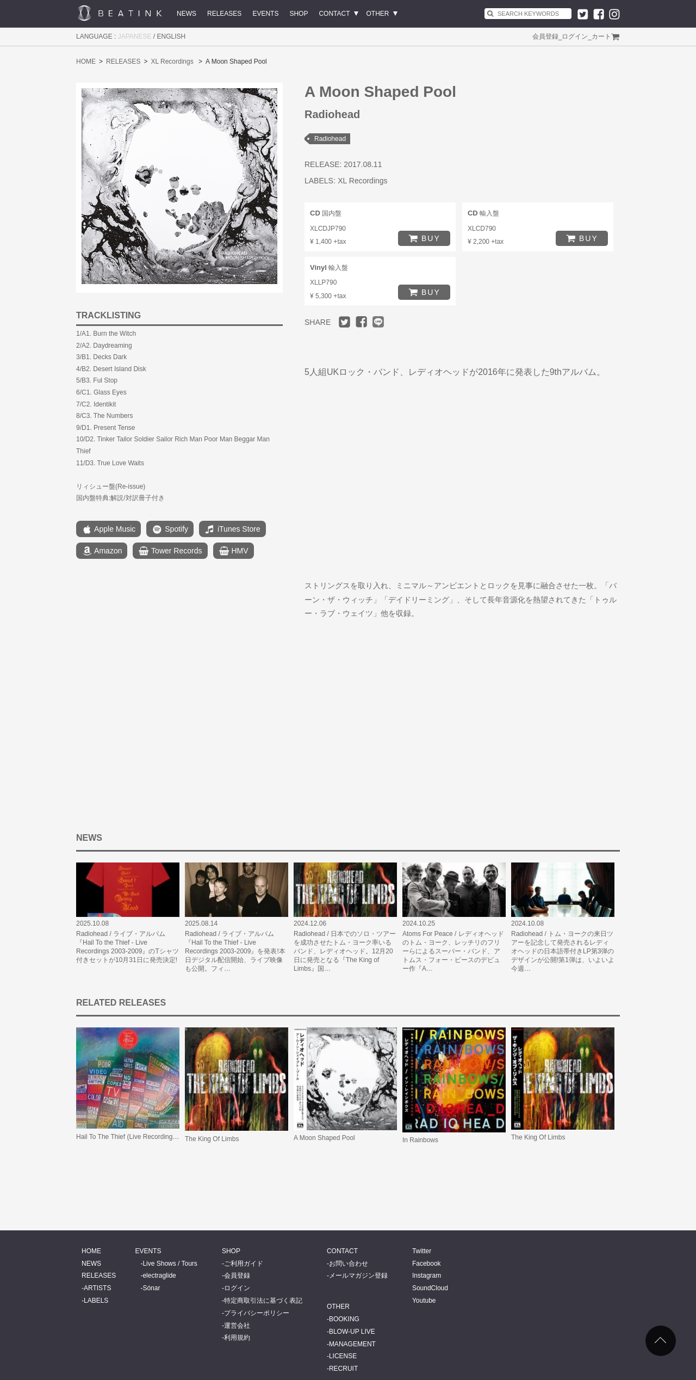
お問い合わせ (348, 1263)
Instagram (426, 1275)
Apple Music (108, 529)
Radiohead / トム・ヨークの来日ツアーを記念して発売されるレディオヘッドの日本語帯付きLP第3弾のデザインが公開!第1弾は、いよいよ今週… (562, 951)
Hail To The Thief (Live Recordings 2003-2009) (143, 1137)
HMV (233, 551)
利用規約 (237, 1337)
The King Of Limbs (212, 1139)
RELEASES (224, 13)
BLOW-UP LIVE (352, 1331)
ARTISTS (97, 1288)
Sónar (151, 1288)
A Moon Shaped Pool (324, 1138)
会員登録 (545, 36)
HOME (86, 61)
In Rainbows (420, 1140)
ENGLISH (171, 36)
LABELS (96, 1300)
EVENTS (265, 13)
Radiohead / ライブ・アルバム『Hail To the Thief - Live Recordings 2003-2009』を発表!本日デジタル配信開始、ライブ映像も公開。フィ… (235, 951)
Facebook (426, 1263)
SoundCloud (430, 1288)
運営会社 (237, 1325)
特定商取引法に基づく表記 (263, 1300)
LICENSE (343, 1356)
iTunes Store (232, 529)
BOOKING (344, 1319)
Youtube (424, 1300)
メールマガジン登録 (358, 1275)
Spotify (170, 529)
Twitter (421, 1251)
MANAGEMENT (352, 1344)
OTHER (377, 13)
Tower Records (170, 551)
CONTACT (334, 13)
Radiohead (330, 139)
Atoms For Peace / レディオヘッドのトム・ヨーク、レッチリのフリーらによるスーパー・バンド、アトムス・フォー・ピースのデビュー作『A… (453, 951)
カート (601, 36)
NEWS (186, 13)
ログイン (575, 36)
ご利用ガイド (243, 1263)
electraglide (159, 1275)
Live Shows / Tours (169, 1263)
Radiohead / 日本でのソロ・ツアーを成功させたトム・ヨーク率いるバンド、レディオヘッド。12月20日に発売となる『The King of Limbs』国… (345, 951)
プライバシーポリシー (256, 1313)
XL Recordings (172, 61)
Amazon (102, 551)
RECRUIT (343, 1368)
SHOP (298, 13)
